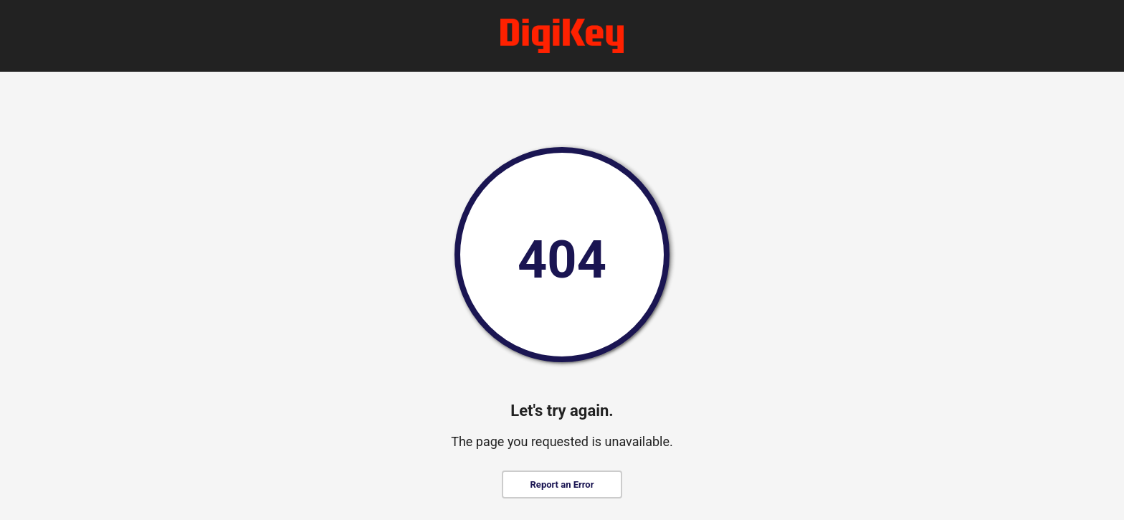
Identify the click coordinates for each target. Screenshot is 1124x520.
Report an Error (562, 484)
